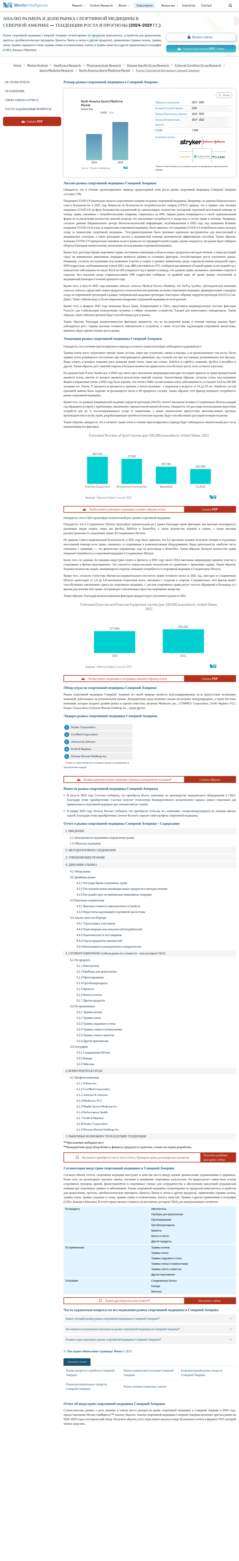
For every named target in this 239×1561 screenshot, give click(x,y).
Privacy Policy (12, 1522)
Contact (206, 5)
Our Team (44, 1456)
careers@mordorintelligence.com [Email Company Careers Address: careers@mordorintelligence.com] (152, 1466)
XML (6, 1530)
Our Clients (10, 1464)
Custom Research (101, 5)
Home (7, 1448)
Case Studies (46, 1489)
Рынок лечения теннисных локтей (144, 1386)
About (123, 5)
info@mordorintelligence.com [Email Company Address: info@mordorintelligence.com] (97, 1491)
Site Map (43, 1530)
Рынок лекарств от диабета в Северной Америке (90, 1373)
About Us (9, 1456)
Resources (168, 5)
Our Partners (46, 1464)
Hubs (41, 1505)
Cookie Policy (47, 1522)
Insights (8, 1489)
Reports (78, 5)
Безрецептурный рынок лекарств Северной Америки (201, 1373)
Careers (8, 1514)
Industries (188, 5)
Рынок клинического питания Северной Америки (148, 1373)
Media (7, 1473)
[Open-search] (230, 5)
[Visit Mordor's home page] (25, 5)
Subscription (144, 5)
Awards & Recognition (17, 1481)
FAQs (41, 1481)
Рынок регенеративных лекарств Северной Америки (86, 1387)
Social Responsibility (51, 1473)
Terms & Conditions (51, 1514)
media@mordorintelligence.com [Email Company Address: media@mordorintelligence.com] (99, 1504)
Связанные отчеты (77, 1361)
